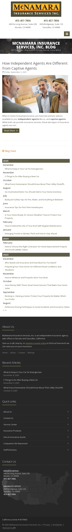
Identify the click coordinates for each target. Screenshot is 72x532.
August (7, 188)
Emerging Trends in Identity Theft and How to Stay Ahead (31, 233)
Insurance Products (36, 430)
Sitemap (31, 352)
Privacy (46, 524)
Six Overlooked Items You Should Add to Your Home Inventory (33, 191)
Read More (11, 130)
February (7, 222)
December (8, 164)
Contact (21, 352)
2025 (5, 160)
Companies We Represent (36, 443)
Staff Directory (36, 449)
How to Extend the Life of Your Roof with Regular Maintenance (33, 225)
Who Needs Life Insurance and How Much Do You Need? (30, 262)
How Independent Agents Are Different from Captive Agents (35, 66)
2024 (5, 238)
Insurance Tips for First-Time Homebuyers (24, 207)
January (7, 229)
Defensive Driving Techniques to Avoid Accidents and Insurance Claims (37, 307)
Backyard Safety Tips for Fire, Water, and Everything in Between (34, 199)
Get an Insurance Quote (36, 437)
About (13, 352)
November (8, 172)
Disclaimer (57, 524)
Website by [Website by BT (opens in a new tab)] (9, 528)
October (7, 180)
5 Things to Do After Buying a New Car (22, 176)
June (5, 203)
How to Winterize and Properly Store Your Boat (26, 277)
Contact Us (36, 418)
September (9, 292)
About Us (36, 411)
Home (5, 352)
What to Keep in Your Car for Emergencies (24, 168)
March (6, 211)
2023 (5, 254)
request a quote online (35, 343)
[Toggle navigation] (67, 33)
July (5, 195)
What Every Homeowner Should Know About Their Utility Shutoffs (34, 184)
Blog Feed (9, 150)
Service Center (36, 424)
